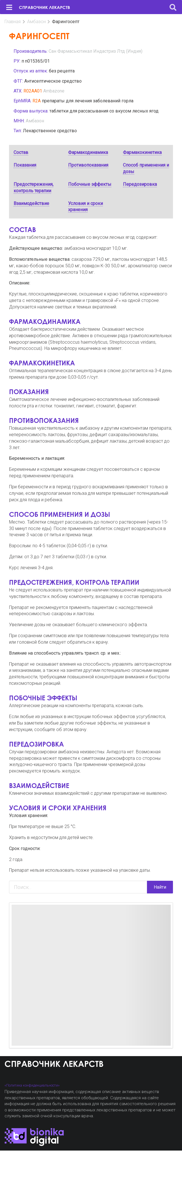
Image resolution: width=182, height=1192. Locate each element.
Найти (160, 887)
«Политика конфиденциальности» (32, 1085)
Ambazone (53, 91)
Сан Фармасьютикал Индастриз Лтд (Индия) (95, 51)
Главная (13, 21)
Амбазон (36, 21)
